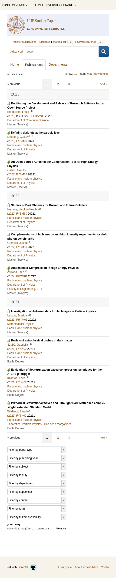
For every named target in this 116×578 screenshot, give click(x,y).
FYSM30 (21, 247)
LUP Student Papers (42, 21)
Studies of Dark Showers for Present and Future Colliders (49, 205)
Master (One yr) (17, 187)
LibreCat (27, 567)
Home (14, 64)
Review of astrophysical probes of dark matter (41, 340)
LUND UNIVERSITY (14, 5)
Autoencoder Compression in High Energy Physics (45, 267)
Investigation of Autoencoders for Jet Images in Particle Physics (53, 311)
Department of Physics (21, 149)
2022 (11, 213)
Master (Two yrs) (17, 124)
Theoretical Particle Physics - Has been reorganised (39, 424)
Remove (61, 528)
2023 (11, 116)
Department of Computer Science (28, 120)
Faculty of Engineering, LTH (24, 289)
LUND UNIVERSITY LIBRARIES (55, 5)
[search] (62, 51)
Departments (58, 64)
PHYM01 (21, 276)
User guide (65, 567)
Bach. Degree (15, 361)
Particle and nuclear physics (24, 145)
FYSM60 (21, 141)
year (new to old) (97, 73)
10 (75, 73)
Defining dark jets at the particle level (35, 132)
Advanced (16, 51)
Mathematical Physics (20, 324)
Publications (34, 65)
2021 (11, 319)
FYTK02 (21, 415)
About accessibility (86, 567)
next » (103, 84)
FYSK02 (21, 349)
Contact (105, 567)
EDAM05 (38, 116)
